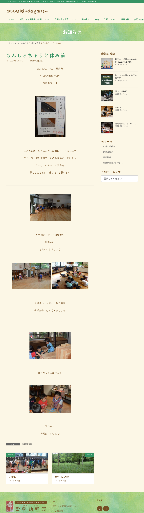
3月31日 (118, 107)
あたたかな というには (126, 123)
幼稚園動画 (108, 152)
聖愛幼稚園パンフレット (114, 163)
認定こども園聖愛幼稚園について (66, 506)
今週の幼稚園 (27, 444)
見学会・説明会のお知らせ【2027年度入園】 (126, 60)
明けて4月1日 (121, 91)
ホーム (55, 501)
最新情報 (107, 157)
